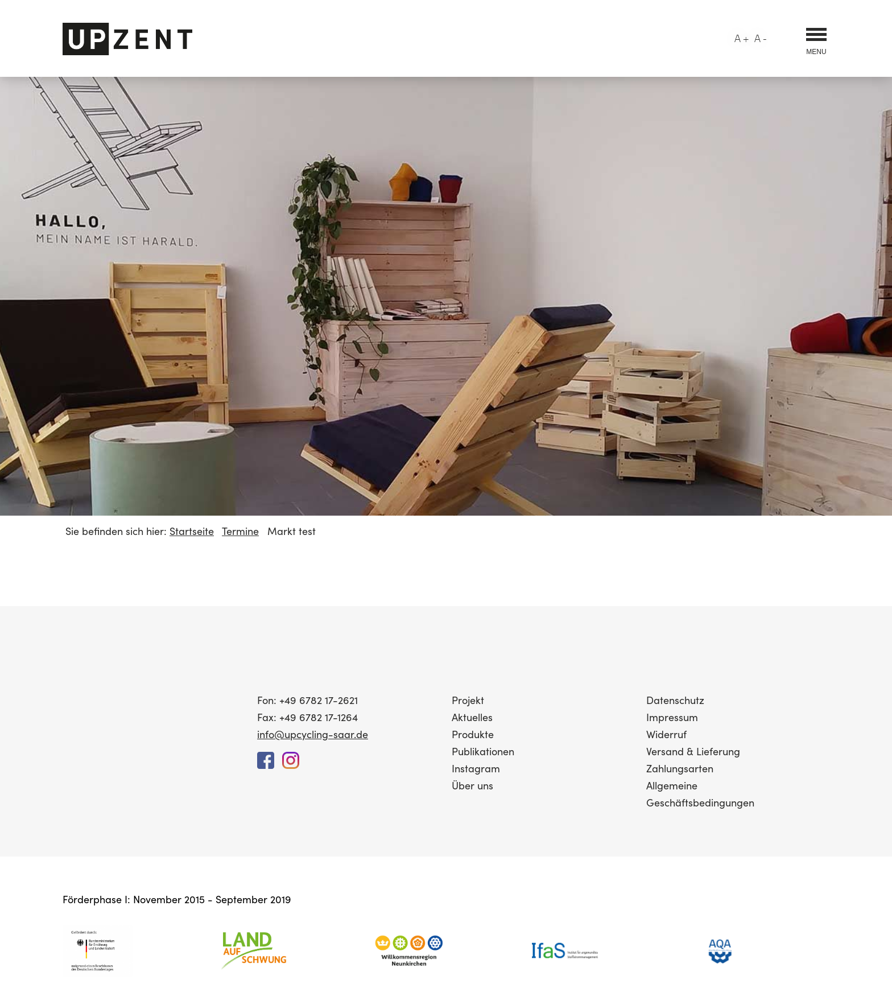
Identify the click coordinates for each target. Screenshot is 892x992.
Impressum (672, 717)
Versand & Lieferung (693, 751)
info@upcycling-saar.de (312, 734)
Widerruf (666, 734)
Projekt (468, 700)
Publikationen (483, 751)
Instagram (476, 768)
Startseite (192, 531)
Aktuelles (472, 717)
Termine (240, 531)
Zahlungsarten (679, 768)
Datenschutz (675, 700)
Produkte (473, 734)
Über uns (472, 785)
